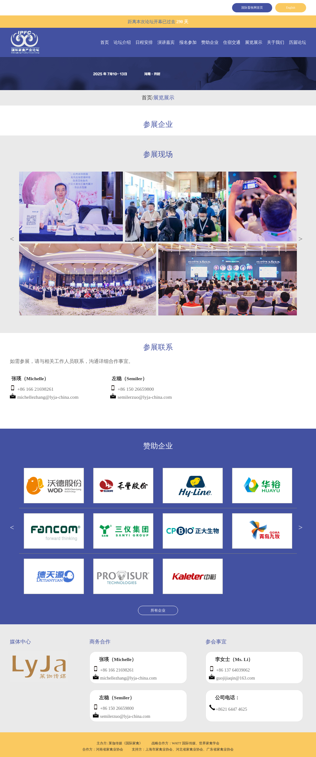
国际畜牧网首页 (252, 7)
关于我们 (275, 42)
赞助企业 (209, 42)
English (290, 7)
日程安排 (144, 42)
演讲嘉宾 (166, 42)
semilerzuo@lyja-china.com (145, 397)
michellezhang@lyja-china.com (47, 397)
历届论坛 (297, 42)
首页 (104, 42)
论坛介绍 (122, 42)
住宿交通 (231, 42)
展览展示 (253, 42)
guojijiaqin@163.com (235, 678)
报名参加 (188, 42)
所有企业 (158, 610)
